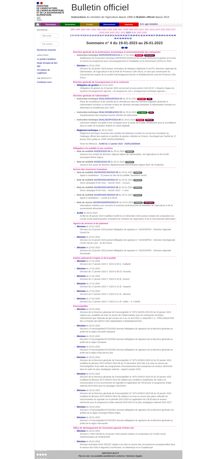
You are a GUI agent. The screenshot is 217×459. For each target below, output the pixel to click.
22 (116, 35)
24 (121, 35)
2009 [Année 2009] (131, 29)
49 (123, 38)
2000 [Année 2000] (83, 29)
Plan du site (84, 456)
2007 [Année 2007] (120, 29)
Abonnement (109, 24)
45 (175, 35)
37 (154, 35)
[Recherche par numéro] (49, 44)
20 (111, 35)
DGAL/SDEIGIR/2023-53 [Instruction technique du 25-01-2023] (110, 98)
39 (159, 35)
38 (157, 35)
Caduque (129, 151)
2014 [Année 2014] (157, 29)
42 (167, 35)
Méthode (149, 120)
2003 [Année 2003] (99, 29)
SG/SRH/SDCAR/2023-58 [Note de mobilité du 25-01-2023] (106, 187)
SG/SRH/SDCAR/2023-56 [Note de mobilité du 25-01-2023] (106, 172)
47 (118, 38)
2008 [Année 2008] (125, 29)
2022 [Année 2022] (122, 32)
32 (141, 35)
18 (106, 35)
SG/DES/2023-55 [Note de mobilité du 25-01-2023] (102, 162)
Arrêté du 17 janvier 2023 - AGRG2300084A (119, 144)
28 (131, 35)
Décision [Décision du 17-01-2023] (81, 261)
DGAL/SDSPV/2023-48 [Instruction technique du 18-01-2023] (110, 119)
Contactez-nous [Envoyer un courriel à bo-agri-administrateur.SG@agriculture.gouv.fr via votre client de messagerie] (44, 82)
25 (124, 35)
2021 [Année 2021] (117, 32)
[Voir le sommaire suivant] (126, 47)
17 (103, 35)
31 (139, 35)
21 (113, 35)
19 (108, 35)
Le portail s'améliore (48, 59)
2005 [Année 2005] (109, 29)
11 (88, 35)
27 (129, 35)
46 (115, 38)
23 (119, 35)
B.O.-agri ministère (149, 24)
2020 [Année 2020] (112, 32)
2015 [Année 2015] (162, 29)
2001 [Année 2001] (88, 29)
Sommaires (70, 24)
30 (136, 35)
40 (162, 35)
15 (98, 35)
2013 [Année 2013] (152, 29)
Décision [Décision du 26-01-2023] (81, 431)
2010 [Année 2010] (136, 29)
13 (93, 35)
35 (149, 35)
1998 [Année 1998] (72, 29)
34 (147, 35)
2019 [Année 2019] (106, 32)
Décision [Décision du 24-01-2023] (81, 237)
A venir (89, 24)
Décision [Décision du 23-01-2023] (81, 226)
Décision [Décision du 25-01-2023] (81, 65)
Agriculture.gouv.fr (110, 453)
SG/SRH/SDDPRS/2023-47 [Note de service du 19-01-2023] (106, 202)
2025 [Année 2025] (139, 32)
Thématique (50, 24)
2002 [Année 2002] (93, 29)
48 (120, 38)
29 (134, 35)
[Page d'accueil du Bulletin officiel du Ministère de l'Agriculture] (38, 24)
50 (125, 38)
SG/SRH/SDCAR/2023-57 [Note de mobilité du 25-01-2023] (106, 180)
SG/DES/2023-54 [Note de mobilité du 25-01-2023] (102, 151)
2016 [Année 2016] (168, 29)
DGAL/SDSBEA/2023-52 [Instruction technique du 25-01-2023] (110, 112)
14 (95, 35)
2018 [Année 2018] (101, 32)
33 (144, 35)
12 (90, 35)
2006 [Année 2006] (115, 29)
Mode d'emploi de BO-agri (47, 65)
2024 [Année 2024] (133, 32)
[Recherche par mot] (49, 35)
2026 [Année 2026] (144, 32)
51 (128, 38)
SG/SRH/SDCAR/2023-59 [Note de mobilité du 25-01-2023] (106, 195)
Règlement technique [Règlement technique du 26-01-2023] (87, 130)
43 (170, 35)
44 (172, 35)
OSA (149, 99)
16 (101, 35)
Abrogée (139, 55)
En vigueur (142, 112)
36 (152, 35)
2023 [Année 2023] (128, 32)
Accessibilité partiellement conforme (108, 456)
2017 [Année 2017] (173, 29)
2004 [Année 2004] (104, 29)
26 (126, 35)
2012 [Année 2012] (147, 29)
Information (149, 55)
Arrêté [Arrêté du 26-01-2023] (80, 213)
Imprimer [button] (129, 24)
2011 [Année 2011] (141, 29)
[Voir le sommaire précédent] (122, 47)
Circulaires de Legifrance (46, 72)
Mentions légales (134, 456)
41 (164, 35)
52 (131, 38)
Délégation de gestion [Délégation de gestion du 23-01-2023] (88, 85)
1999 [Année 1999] (77, 29)
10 (85, 35)
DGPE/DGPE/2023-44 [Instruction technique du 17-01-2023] (109, 55)
